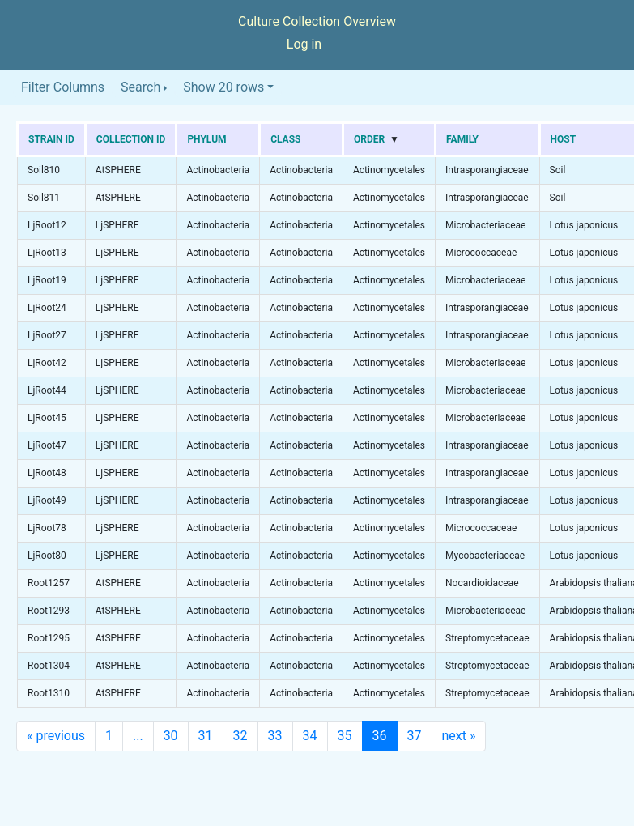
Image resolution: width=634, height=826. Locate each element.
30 (171, 735)
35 (345, 735)
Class (285, 139)
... (138, 735)
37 (414, 735)
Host (564, 139)
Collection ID (131, 139)
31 (205, 735)
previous (56, 735)
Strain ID (51, 139)
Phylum (206, 139)
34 (310, 735)
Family (462, 139)
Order (369, 139)
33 (275, 735)
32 (240, 735)
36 (379, 735)
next (459, 735)
